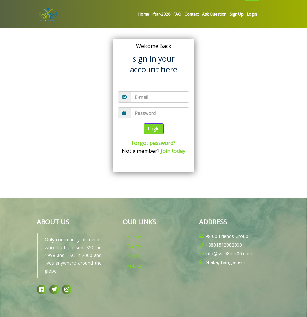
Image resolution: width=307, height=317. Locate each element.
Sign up (237, 14)
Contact (192, 14)
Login (252, 14)
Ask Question (214, 14)
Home (143, 14)
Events (133, 246)
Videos (133, 265)
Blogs (131, 256)
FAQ (177, 14)
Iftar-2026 (161, 14)
